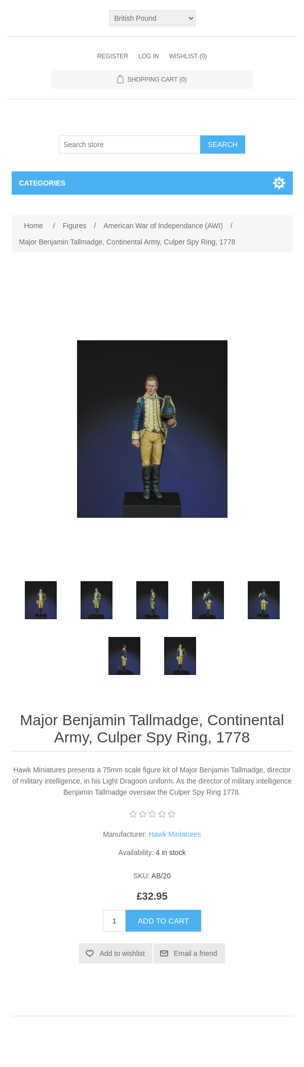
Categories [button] (42, 183)
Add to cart (163, 920)
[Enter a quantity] (114, 921)
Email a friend (195, 953)
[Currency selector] (152, 18)
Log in (148, 56)
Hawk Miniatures (174, 834)
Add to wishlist (121, 953)
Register (112, 56)
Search (222, 144)
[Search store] (130, 144)
